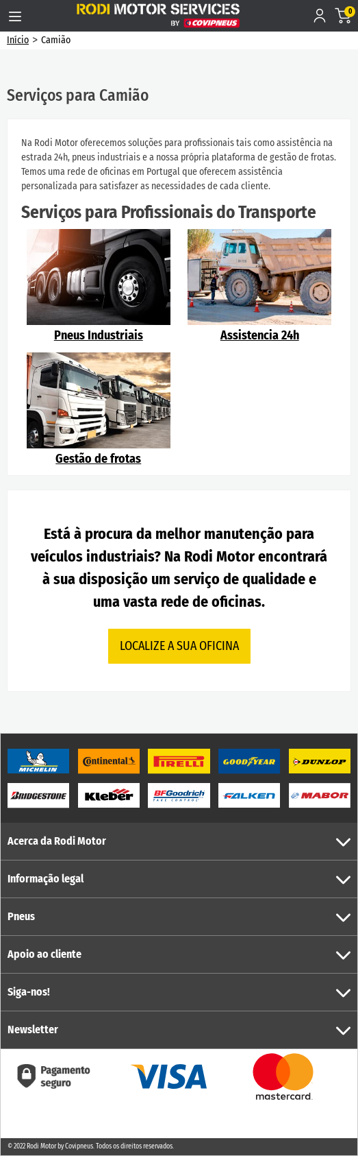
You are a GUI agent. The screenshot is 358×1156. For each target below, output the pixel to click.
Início (18, 40)
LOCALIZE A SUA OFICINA (179, 645)
